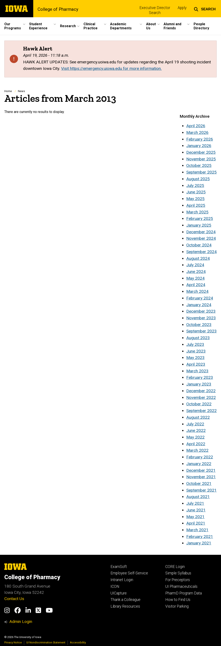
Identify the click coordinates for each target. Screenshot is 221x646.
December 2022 (201, 390)
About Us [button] (151, 26)
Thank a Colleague (125, 599)
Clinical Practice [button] (91, 26)
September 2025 (201, 172)
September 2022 (201, 410)
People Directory (201, 26)
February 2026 (199, 139)
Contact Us (14, 598)
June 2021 (196, 510)
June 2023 (196, 351)
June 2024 (196, 271)
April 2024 (195, 284)
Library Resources (125, 606)
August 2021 (198, 496)
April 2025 (195, 205)
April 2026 (195, 125)
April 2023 (195, 364)
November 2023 (201, 317)
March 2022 (197, 450)
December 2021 (201, 470)
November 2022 (201, 397)
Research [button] (68, 26)
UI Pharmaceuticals (181, 586)
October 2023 (199, 324)
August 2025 (198, 178)
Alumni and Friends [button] (172, 26)
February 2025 (199, 218)
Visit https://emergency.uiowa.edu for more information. (111, 68)
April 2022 (195, 443)
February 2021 (199, 536)
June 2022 (196, 430)
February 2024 (199, 298)
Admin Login (20, 621)
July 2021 (195, 503)
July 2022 (195, 424)
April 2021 (195, 523)
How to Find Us (177, 599)
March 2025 (197, 212)
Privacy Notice (13, 642)
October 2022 (199, 403)
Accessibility (78, 642)
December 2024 (201, 231)
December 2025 (201, 152)
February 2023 (199, 377)
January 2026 (198, 145)
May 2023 (195, 357)
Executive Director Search (154, 10)
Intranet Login (121, 580)
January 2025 (198, 225)
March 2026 (197, 132)
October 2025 (199, 165)
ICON (114, 586)
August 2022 (198, 417)
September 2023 (201, 331)
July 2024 (195, 264)
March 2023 (197, 370)
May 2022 (195, 437)
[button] (204, 8)
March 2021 (197, 529)
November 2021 (201, 476)
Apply (182, 8)
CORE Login (175, 566)
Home (8, 91)
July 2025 (195, 185)
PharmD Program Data (183, 593)
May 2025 (195, 198)
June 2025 (196, 192)
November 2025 (201, 159)
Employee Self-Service (129, 573)
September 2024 (201, 251)
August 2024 (198, 258)
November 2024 (201, 238)
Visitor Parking (177, 606)
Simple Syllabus (178, 573)
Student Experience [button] (38, 26)
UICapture (118, 593)
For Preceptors (177, 580)
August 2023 (198, 337)
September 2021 (201, 490)
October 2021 (199, 483)
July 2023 (195, 344)
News (21, 91)
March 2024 (197, 291)
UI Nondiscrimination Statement (45, 642)
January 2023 (198, 384)
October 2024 (199, 245)
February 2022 (199, 457)
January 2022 (198, 463)
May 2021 (195, 516)
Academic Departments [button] (121, 26)
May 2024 (195, 278)
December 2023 (201, 311)
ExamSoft (118, 566)
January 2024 (198, 304)
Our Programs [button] (12, 26)
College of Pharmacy (58, 9)
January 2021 (198, 543)
